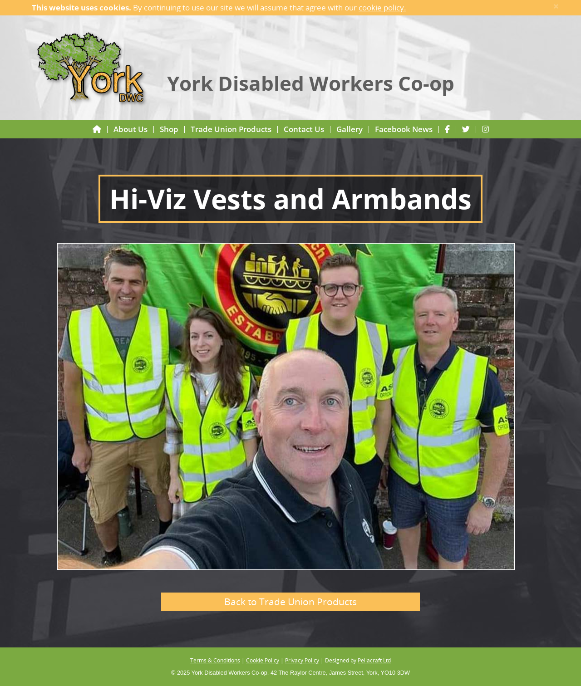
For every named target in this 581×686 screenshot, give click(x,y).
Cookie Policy (262, 660)
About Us (130, 129)
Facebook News (404, 129)
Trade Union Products (231, 129)
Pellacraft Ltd (374, 660)
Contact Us (304, 129)
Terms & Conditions (215, 660)
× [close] (556, 6)
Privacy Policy (302, 660)
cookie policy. (382, 7)
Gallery (349, 129)
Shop (169, 129)
